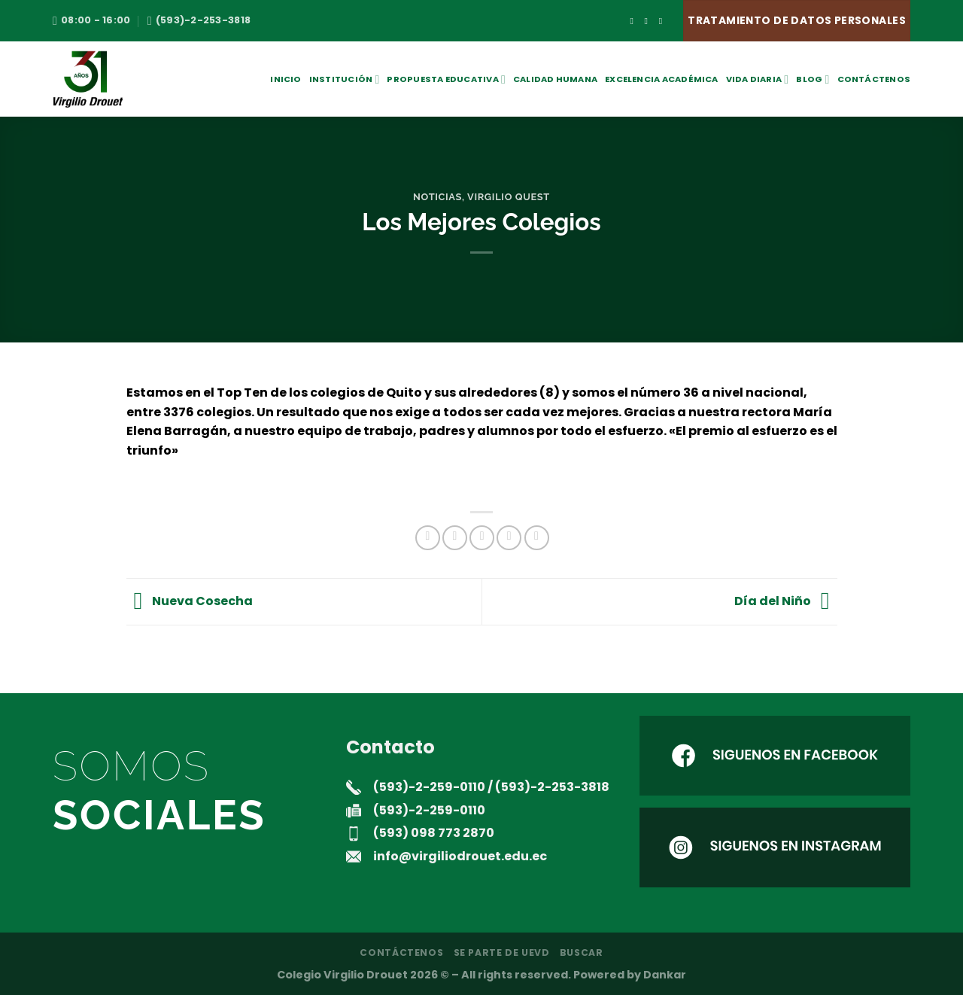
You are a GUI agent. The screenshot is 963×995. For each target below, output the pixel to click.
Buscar (581, 952)
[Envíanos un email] (663, 21)
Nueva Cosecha (190, 601)
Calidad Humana (555, 79)
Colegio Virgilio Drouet (342, 974)
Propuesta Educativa (446, 79)
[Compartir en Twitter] (454, 537)
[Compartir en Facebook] (427, 537)
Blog (812, 79)
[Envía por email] (481, 537)
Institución (344, 79)
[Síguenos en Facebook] (634, 21)
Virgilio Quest (508, 196)
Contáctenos (873, 79)
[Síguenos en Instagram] (649, 21)
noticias (437, 196)
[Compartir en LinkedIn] (536, 537)
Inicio (285, 79)
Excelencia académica (661, 79)
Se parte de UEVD (502, 952)
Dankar (664, 974)
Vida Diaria (757, 79)
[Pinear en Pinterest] (509, 537)
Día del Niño (785, 601)
